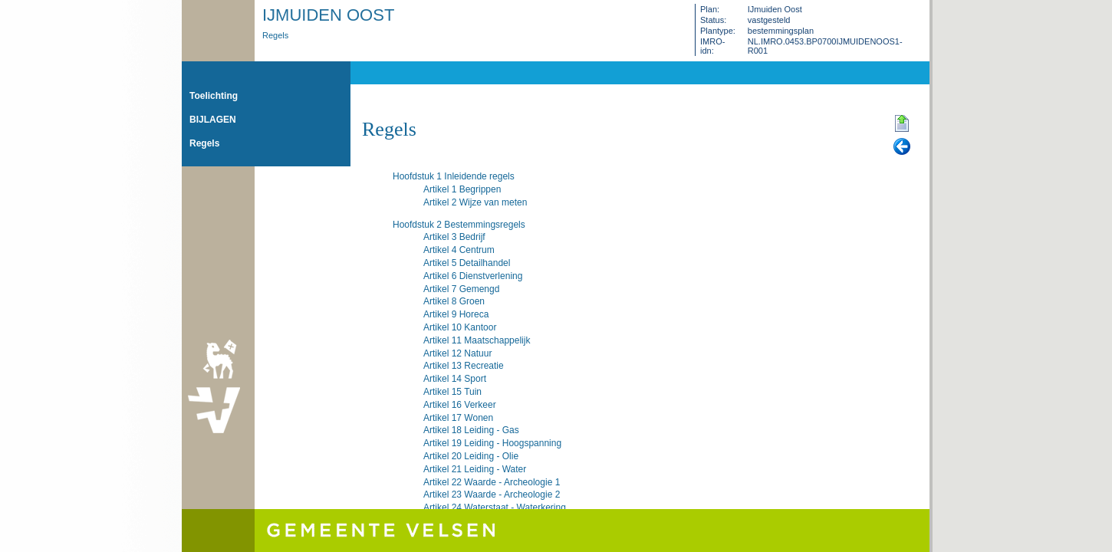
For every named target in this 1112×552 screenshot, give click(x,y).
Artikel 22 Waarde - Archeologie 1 (491, 482)
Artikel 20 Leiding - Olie (470, 456)
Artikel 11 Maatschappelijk (476, 340)
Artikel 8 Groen (454, 301)
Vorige (902, 147)
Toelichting (213, 95)
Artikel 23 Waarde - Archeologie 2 (491, 494)
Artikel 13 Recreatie (463, 365)
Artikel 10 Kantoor (459, 327)
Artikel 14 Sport (454, 378)
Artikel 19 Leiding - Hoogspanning (492, 443)
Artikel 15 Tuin (452, 391)
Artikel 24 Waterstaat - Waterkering (494, 507)
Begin (902, 124)
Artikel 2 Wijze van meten (475, 202)
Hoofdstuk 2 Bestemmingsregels (459, 224)
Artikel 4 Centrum (459, 250)
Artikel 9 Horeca (456, 314)
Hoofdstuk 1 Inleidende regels (454, 176)
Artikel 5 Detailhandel (466, 263)
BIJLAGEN (212, 119)
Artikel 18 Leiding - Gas (471, 430)
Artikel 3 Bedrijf (454, 237)
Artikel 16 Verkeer (459, 404)
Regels (275, 35)
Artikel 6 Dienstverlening (472, 276)
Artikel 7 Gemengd (461, 289)
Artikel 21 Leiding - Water (474, 469)
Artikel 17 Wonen (458, 417)
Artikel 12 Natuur (457, 353)
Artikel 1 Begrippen (462, 189)
